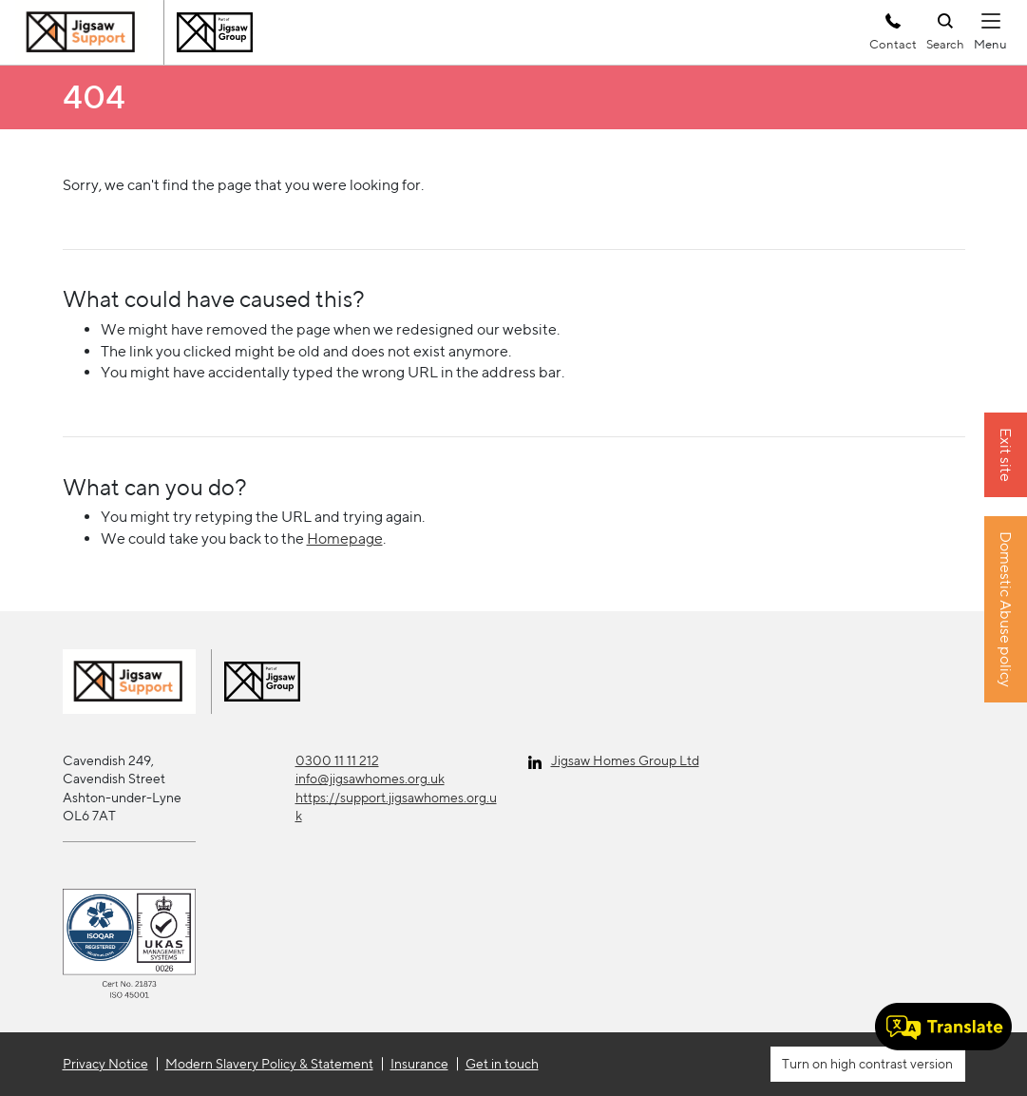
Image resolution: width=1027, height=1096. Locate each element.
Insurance (419, 1063)
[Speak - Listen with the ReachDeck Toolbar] (943, 1026)
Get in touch (502, 1063)
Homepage (345, 538)
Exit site (1006, 455)
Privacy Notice (105, 1063)
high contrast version (890, 1063)
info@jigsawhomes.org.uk (370, 778)
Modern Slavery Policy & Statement (269, 1063)
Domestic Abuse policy (1006, 609)
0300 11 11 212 (337, 760)
